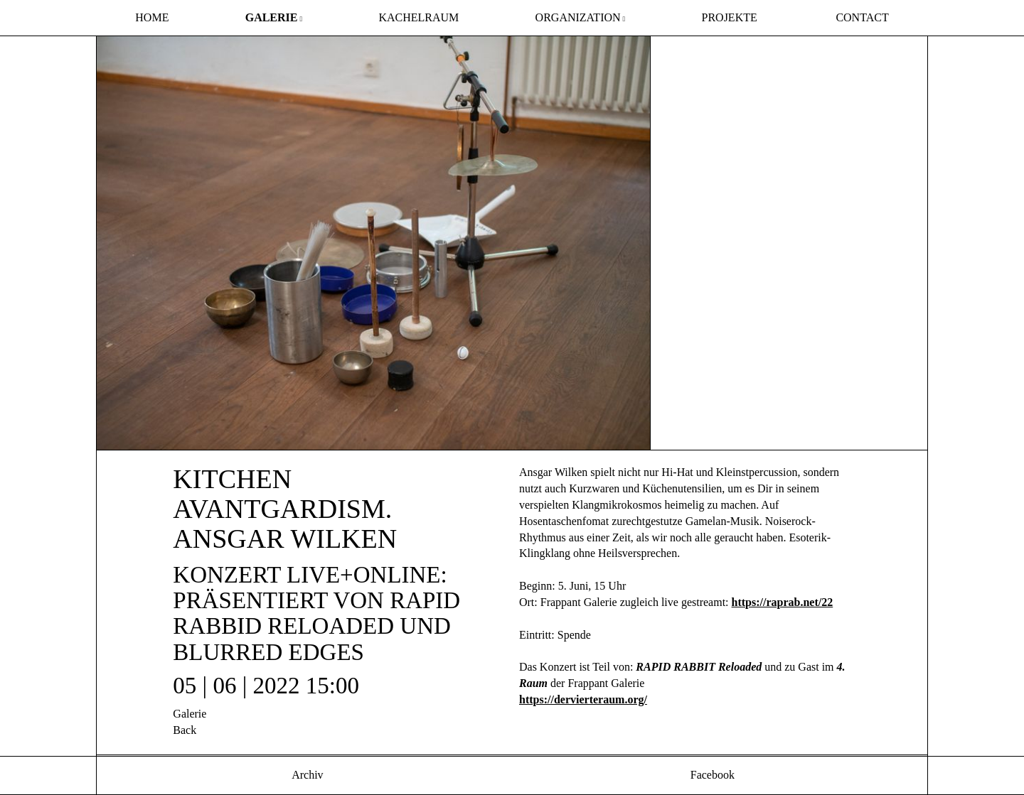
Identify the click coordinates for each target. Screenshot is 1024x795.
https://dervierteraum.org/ (583, 699)
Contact (862, 17)
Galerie (271, 17)
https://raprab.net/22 (782, 602)
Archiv (306, 775)
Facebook (711, 775)
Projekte (729, 17)
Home (152, 17)
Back (184, 730)
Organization (578, 17)
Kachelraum (418, 17)
